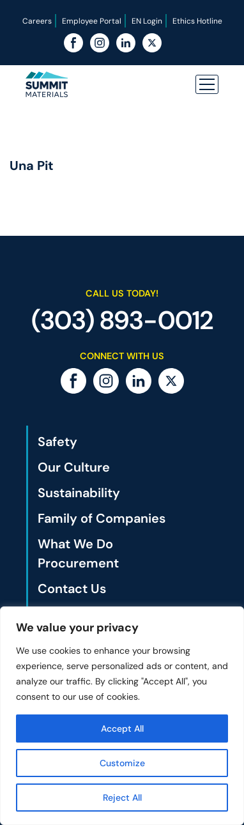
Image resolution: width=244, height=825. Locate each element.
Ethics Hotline (197, 21)
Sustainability (79, 492)
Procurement (78, 563)
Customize (122, 763)
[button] (206, 84)
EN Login (147, 21)
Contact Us (72, 588)
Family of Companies (101, 518)
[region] (122, 715)
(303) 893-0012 (122, 320)
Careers (37, 21)
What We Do (75, 544)
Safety (57, 441)
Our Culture (74, 467)
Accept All (122, 728)
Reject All (122, 797)
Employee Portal (91, 21)
